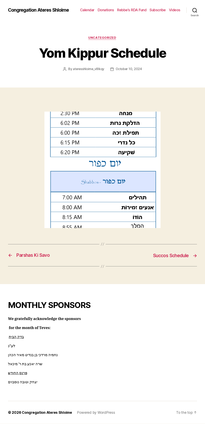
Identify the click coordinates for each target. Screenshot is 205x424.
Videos (174, 10)
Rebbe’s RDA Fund (131, 10)
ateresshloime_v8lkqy (88, 69)
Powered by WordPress (97, 413)
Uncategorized (102, 38)
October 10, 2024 (129, 69)
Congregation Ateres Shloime (39, 10)
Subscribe (158, 10)
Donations (106, 10)
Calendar (87, 10)
